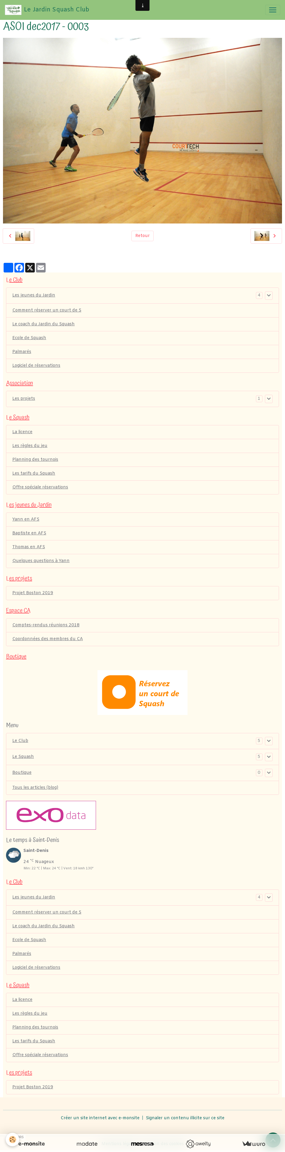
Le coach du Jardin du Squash (43, 324)
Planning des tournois (35, 460)
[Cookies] (13, 1139)
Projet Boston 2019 (32, 593)
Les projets (23, 399)
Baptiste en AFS (29, 533)
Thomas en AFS (28, 547)
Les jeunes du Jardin (33, 295)
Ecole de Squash (29, 338)
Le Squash (23, 757)
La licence (22, 432)
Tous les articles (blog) (35, 788)
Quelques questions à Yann (41, 561)
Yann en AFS (25, 519)
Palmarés (21, 352)
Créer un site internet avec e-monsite (100, 1118)
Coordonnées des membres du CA (47, 639)
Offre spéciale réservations (40, 487)
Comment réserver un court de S (46, 310)
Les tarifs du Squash (33, 473)
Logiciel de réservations (36, 366)
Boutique (22, 773)
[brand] (47, 10)
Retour (142, 236)
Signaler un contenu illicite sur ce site (185, 1118)
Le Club (20, 741)
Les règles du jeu (29, 446)
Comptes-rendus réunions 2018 (46, 625)
